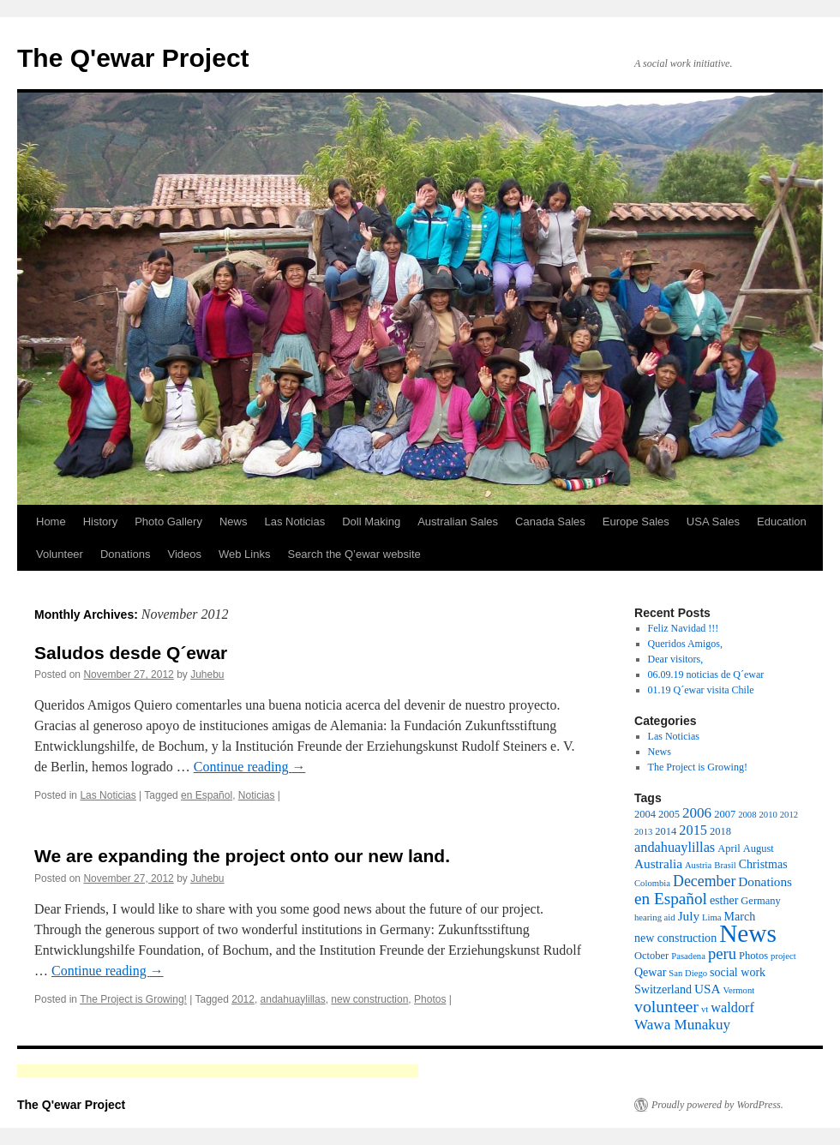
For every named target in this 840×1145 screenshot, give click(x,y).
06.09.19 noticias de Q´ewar (706, 674)
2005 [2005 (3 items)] (669, 814)
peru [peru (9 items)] (722, 953)
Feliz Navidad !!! (683, 628)
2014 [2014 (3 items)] (665, 831)
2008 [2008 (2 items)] (747, 814)
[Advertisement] (217, 1070)
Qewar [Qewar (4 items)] (650, 972)
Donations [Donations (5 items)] (765, 881)
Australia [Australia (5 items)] (658, 863)
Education (782, 521)
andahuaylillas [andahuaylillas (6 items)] (674, 847)
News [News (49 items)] (748, 933)
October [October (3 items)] (651, 956)
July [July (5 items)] (688, 915)
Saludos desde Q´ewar (130, 652)
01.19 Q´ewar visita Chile (701, 690)
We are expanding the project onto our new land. (242, 856)
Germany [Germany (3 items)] (761, 901)
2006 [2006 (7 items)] (696, 813)
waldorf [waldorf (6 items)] (732, 1007)
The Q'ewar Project (133, 58)
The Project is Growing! (133, 999)
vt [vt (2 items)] (704, 1009)
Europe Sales (636, 521)
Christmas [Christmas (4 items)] (763, 864)
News (233, 521)
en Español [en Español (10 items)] (670, 899)
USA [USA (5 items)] (707, 988)
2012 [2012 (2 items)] (789, 814)
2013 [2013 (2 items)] (643, 831)
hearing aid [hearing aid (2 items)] (654, 917)
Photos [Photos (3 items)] (753, 956)
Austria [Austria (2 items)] (698, 865)
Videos (184, 554)
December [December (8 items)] (704, 881)
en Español (206, 795)
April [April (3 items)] (728, 848)
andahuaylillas (293, 999)
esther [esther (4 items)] (724, 900)
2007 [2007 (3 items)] (724, 814)
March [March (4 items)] (740, 916)
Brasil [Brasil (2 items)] (724, 865)
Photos (430, 999)
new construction (369, 999)
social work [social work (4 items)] (737, 972)
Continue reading (250, 766)
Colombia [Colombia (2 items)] (652, 883)
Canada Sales (550, 521)
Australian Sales (457, 521)
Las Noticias (294, 521)
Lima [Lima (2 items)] (712, 917)
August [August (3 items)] (758, 848)
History (100, 521)
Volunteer (59, 554)
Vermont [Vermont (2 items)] (738, 990)
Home (51, 521)
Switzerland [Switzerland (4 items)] (663, 989)
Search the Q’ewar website (353, 554)
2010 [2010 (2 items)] (768, 814)
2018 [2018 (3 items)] (720, 831)
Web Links (244, 554)
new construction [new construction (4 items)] (675, 937)
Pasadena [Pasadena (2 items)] (688, 956)
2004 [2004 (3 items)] (645, 814)
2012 (243, 999)
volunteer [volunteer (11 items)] (666, 1006)
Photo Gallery (168, 521)
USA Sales (713, 521)
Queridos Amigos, (685, 644)
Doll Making (371, 521)
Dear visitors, (676, 659)
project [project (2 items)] (783, 956)
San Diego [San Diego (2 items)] (688, 973)
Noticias (256, 795)
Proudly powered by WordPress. (717, 1105)
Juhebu (207, 674)
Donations (125, 554)
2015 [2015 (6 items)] (693, 830)
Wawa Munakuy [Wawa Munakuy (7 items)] (682, 1024)
